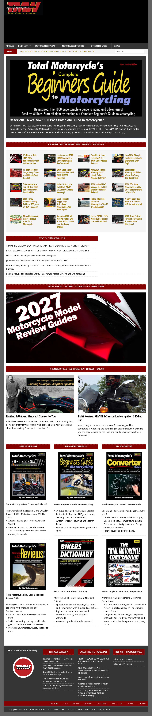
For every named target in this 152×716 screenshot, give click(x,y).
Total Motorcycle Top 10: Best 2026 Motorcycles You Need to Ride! (56, 680)
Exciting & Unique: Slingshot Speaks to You (31, 416)
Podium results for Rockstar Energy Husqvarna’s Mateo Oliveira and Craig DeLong (45, 273)
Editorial (88, 704)
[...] (123, 132)
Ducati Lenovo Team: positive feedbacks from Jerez (31, 255)
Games (117, 46)
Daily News (23, 46)
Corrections (102, 704)
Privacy (76, 704)
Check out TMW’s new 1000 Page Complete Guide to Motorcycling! (57, 120)
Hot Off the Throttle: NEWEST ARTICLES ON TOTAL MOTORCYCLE (76, 144)
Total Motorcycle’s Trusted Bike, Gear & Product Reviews (76, 369)
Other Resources (99, 46)
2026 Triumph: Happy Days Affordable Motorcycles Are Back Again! (64, 204)
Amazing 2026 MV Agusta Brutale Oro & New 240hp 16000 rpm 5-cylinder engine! (65, 221)
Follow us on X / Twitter (123, 659)
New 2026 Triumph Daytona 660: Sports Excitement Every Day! (58, 660)
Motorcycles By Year (45, 46)
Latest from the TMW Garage (93, 652)
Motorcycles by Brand (73, 46)
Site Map (142, 704)
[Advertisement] (96, 22)
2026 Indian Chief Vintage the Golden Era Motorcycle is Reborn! (58, 686)
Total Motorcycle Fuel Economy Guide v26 (26, 504)
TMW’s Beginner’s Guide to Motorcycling (73, 504)
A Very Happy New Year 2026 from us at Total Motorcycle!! (133, 202)
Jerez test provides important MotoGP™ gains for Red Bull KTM (36, 260)
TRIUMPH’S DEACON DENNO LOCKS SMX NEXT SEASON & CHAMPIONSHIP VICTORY (48, 245)
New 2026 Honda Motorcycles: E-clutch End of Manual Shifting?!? (57, 673)
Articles (10, 46)
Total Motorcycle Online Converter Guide (121, 504)
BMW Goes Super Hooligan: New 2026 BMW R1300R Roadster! (57, 666)
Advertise (54, 704)
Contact (130, 704)
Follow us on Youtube (122, 664)
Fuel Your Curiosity (58, 652)
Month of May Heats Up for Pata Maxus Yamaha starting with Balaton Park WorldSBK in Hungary (93, 693)
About (65, 704)
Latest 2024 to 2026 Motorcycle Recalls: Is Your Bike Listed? (99, 219)
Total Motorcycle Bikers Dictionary (70, 591)
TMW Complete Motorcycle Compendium (122, 591)
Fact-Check (117, 704)
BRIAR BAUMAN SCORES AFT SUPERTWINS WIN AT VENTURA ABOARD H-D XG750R (47, 250)
